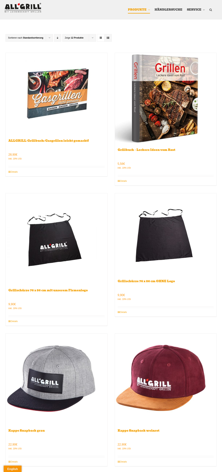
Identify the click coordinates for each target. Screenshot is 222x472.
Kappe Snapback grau (26, 430)
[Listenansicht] (108, 37)
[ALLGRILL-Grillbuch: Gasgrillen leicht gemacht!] (56, 94)
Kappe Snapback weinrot (138, 430)
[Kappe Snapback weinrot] (166, 379)
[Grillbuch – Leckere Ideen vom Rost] (166, 98)
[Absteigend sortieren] (57, 38)
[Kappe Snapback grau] (56, 379)
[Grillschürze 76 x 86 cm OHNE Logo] (166, 234)
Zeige (74, 38)
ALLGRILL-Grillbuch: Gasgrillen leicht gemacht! (48, 140)
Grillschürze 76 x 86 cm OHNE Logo (146, 281)
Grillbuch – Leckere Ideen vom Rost (146, 150)
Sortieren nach (25, 38)
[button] (210, 10)
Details (14, 172)
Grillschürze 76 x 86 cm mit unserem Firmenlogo (48, 290)
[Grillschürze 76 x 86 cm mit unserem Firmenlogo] (56, 239)
